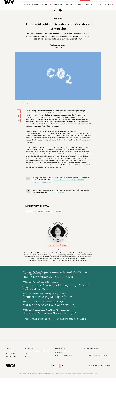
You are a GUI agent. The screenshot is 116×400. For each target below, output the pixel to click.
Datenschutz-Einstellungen (37, 351)
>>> (49, 192)
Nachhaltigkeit (45, 211)
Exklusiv (108, 4)
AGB (27, 353)
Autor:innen (11, 356)
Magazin (98, 4)
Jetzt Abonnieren (97, 355)
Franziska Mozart (59, 45)
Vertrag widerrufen (63, 355)
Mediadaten (60, 348)
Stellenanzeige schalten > (72, 319)
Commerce (58, 4)
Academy (79, 4)
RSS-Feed (29, 356)
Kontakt (9, 348)
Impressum (10, 351)
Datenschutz (30, 348)
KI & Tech (68, 4)
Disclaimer (10, 353)
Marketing (46, 4)
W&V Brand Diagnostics (59, 192)
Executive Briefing (31, 4)
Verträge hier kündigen (61, 351)
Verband (30, 211)
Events (88, 4)
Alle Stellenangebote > (38, 319)
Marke (58, 211)
